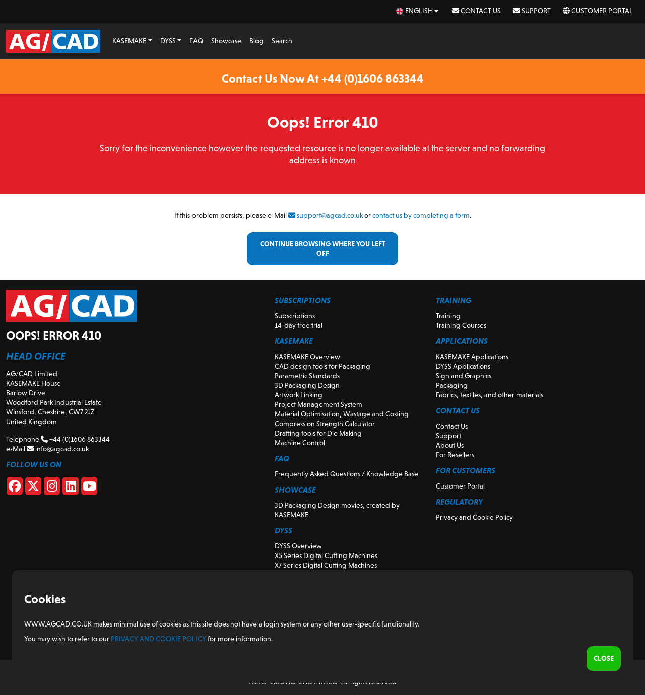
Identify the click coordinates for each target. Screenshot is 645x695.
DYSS (168, 41)
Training (448, 316)
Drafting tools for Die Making (318, 433)
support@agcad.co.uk (325, 215)
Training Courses (461, 325)
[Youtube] (89, 488)
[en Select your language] (418, 11)
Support (532, 11)
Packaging (452, 385)
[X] (33, 488)
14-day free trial (298, 325)
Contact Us (476, 11)
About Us (450, 445)
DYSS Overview (298, 546)
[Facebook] (14, 488)
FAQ (196, 41)
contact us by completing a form (421, 215)
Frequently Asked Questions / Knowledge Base (346, 474)
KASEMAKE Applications (472, 357)
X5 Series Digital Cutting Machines (326, 555)
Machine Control (300, 443)
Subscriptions (295, 316)
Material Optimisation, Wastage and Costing (342, 414)
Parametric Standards (307, 376)
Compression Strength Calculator (325, 424)
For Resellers (455, 455)
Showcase (226, 41)
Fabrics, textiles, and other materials (489, 395)
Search (282, 41)
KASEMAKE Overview (307, 357)
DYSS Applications (463, 366)
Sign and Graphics (463, 376)
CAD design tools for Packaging (322, 366)
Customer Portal (598, 11)
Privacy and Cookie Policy (474, 517)
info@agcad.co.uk (58, 449)
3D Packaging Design (307, 385)
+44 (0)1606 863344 (75, 439)
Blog (256, 41)
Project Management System (318, 404)
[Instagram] (51, 488)
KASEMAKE (129, 41)
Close (604, 658)
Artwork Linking (298, 395)
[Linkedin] (70, 488)
